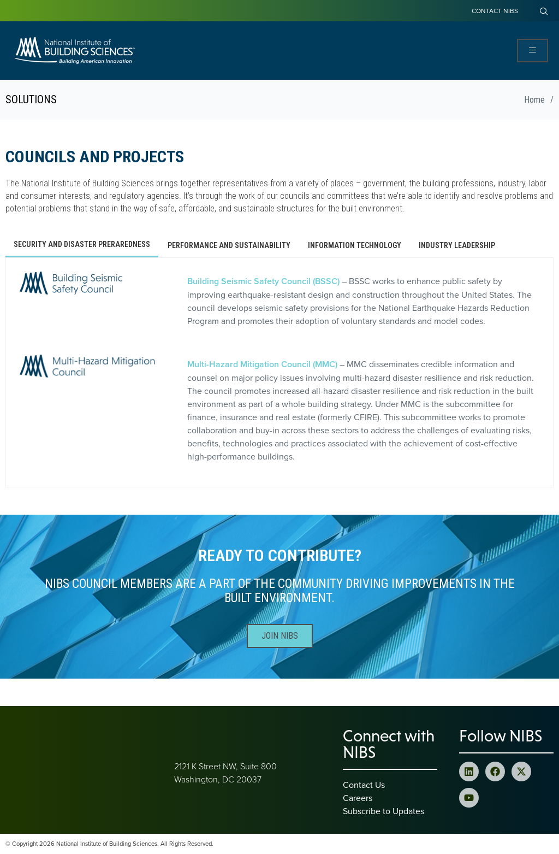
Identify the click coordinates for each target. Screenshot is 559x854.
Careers (357, 798)
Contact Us (364, 785)
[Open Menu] (532, 50)
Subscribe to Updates (383, 811)
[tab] (81, 245)
